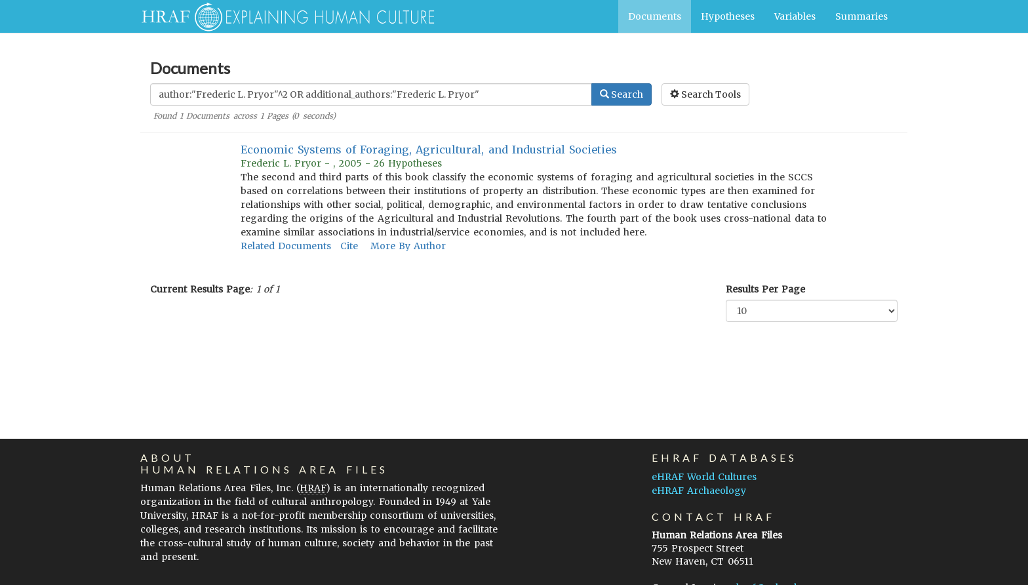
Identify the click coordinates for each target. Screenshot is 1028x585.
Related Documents (286, 246)
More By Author (408, 246)
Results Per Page (765, 289)
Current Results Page (200, 289)
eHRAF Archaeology (699, 490)
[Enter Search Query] (371, 94)
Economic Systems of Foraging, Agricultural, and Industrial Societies (429, 149)
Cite (349, 246)
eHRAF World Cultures (704, 477)
